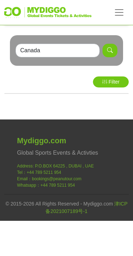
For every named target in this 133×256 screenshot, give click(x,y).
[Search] (58, 50)
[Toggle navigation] (119, 12)
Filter (111, 82)
